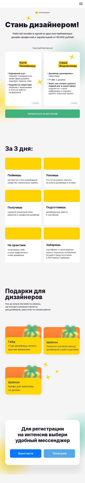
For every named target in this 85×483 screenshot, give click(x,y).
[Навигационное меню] (81, 4)
